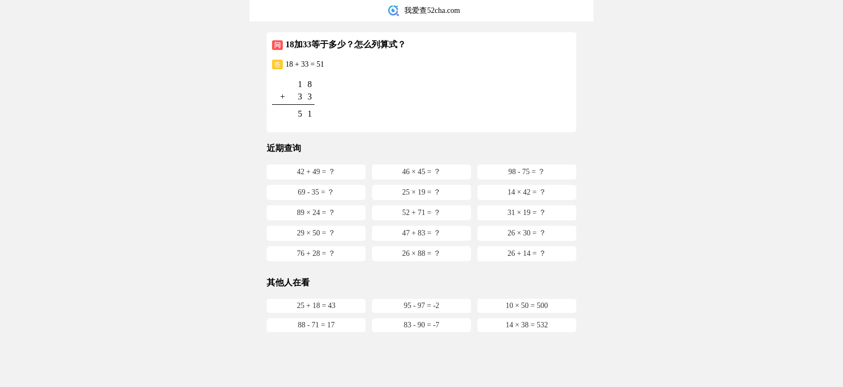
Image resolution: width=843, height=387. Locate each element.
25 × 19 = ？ (421, 192)
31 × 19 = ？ (527, 213)
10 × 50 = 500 (526, 306)
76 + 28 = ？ (316, 253)
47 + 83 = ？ (421, 233)
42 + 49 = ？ (316, 172)
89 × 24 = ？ (316, 213)
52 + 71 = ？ (421, 213)
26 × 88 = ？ (421, 253)
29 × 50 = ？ (316, 233)
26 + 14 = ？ (527, 253)
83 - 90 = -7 (421, 325)
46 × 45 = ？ (421, 172)
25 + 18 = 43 (316, 306)
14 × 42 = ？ (527, 192)
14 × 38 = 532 (526, 325)
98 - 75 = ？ (527, 172)
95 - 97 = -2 (421, 306)
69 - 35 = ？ (316, 192)
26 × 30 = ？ (527, 233)
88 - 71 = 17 (316, 325)
